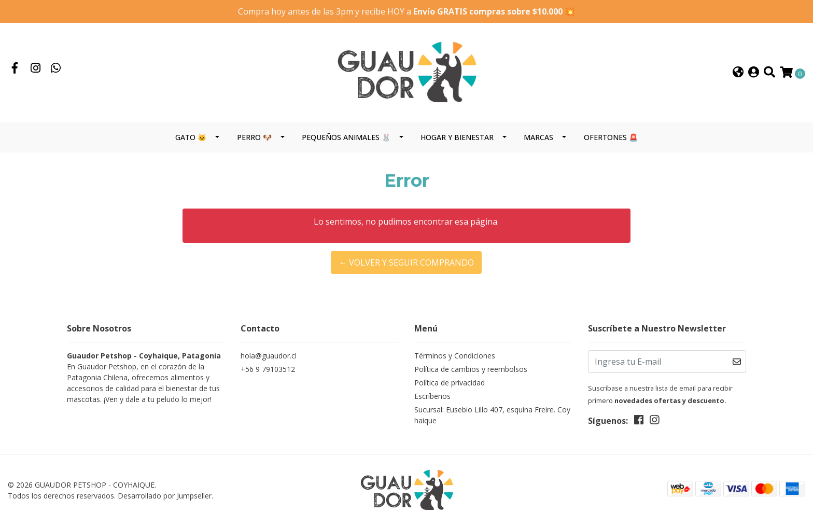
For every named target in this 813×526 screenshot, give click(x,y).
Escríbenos (432, 396)
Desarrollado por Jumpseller (165, 496)
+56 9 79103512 (268, 369)
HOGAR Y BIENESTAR (457, 137)
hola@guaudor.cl (269, 356)
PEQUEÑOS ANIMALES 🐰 (346, 137)
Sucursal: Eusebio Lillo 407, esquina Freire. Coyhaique (492, 415)
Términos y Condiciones (454, 356)
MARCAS (538, 137)
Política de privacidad (449, 382)
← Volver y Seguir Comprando (406, 262)
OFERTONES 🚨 (611, 137)
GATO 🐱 (190, 137)
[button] (738, 72)
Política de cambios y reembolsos (470, 369)
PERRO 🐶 (254, 137)
